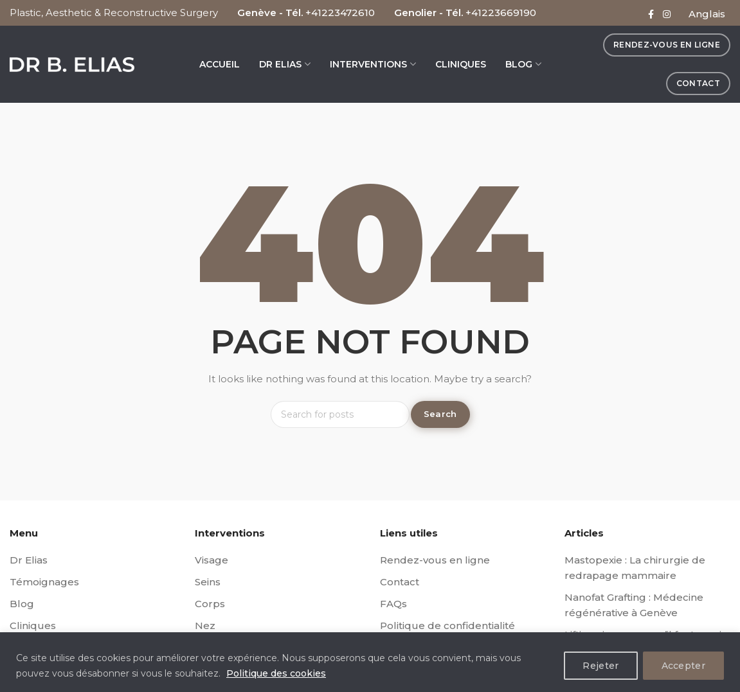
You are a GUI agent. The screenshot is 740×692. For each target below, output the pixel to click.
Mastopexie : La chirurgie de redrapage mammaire (634, 567)
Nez (205, 625)
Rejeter (600, 665)
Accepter (683, 665)
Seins (208, 582)
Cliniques (33, 625)
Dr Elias (29, 560)
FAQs (393, 604)
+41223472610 (340, 12)
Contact (399, 582)
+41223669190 (500, 12)
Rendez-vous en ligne (435, 560)
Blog (22, 604)
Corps (210, 604)
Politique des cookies (276, 673)
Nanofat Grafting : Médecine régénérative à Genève (633, 605)
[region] (370, 662)
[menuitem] (707, 16)
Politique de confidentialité (447, 625)
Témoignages (44, 582)
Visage (211, 560)
